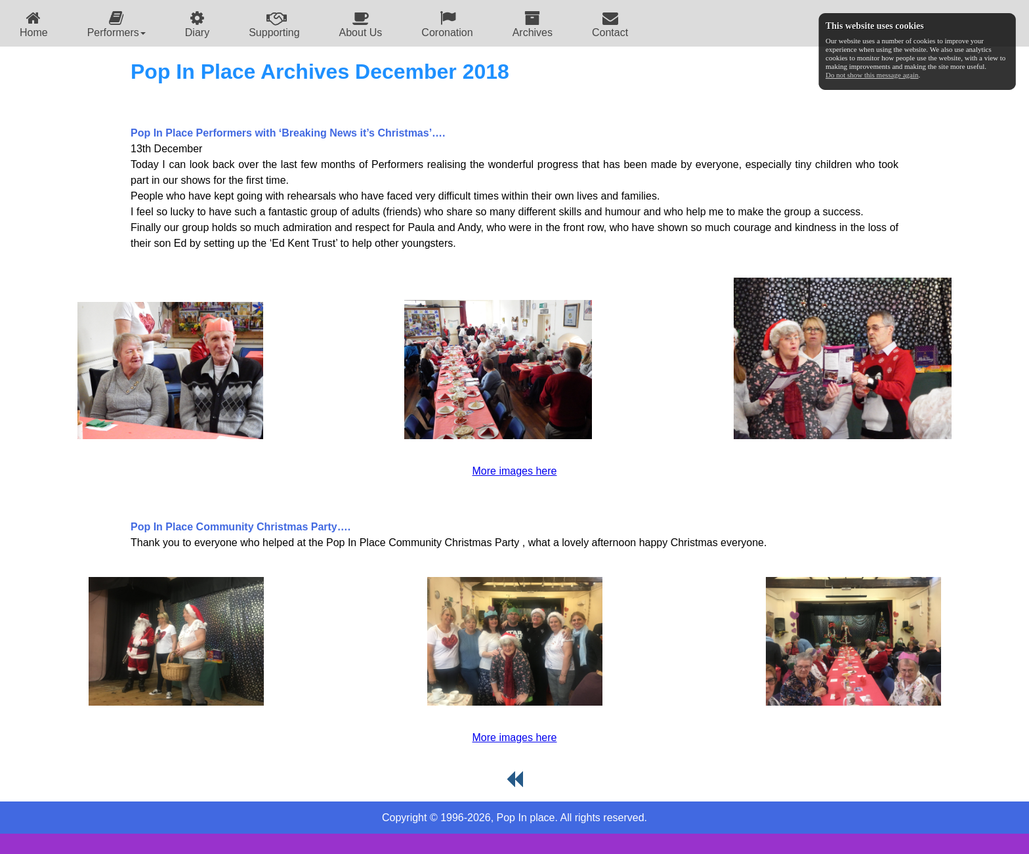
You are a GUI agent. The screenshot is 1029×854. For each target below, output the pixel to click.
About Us (361, 24)
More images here (514, 471)
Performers (116, 24)
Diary (197, 24)
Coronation (446, 24)
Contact (610, 24)
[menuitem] (34, 23)
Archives (533, 24)
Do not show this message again (872, 75)
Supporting (274, 24)
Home (34, 24)
